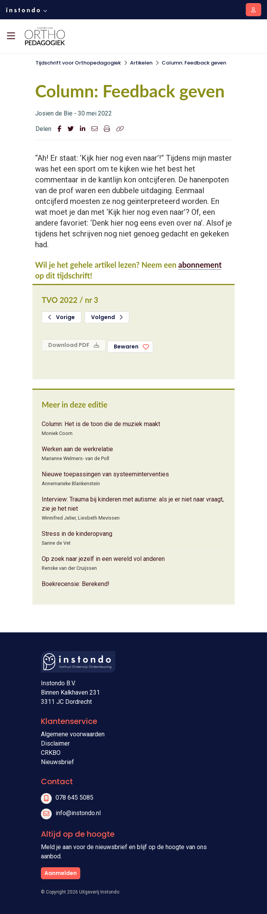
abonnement (199, 264)
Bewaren (126, 346)
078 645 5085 (74, 797)
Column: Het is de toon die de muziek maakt (101, 424)
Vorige (61, 317)
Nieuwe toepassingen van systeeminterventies (105, 474)
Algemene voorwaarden (73, 734)
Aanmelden (60, 873)
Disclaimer (55, 743)
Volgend (107, 317)
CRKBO (51, 752)
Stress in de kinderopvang (77, 533)
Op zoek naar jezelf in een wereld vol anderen (103, 558)
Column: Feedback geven (194, 62)
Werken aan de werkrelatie (77, 449)
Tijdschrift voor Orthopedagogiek (78, 62)
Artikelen (141, 62)
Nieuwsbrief (57, 762)
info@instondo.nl (78, 813)
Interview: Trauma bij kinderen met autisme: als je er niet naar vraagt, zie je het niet (133, 504)
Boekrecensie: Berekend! (76, 584)
